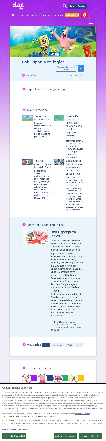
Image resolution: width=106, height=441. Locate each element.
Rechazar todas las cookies (65, 436)
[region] (53, 412)
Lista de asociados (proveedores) (15, 429)
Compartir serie (77, 75)
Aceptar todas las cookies (90, 436)
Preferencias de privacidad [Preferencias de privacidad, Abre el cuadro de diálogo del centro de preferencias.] (14, 436)
